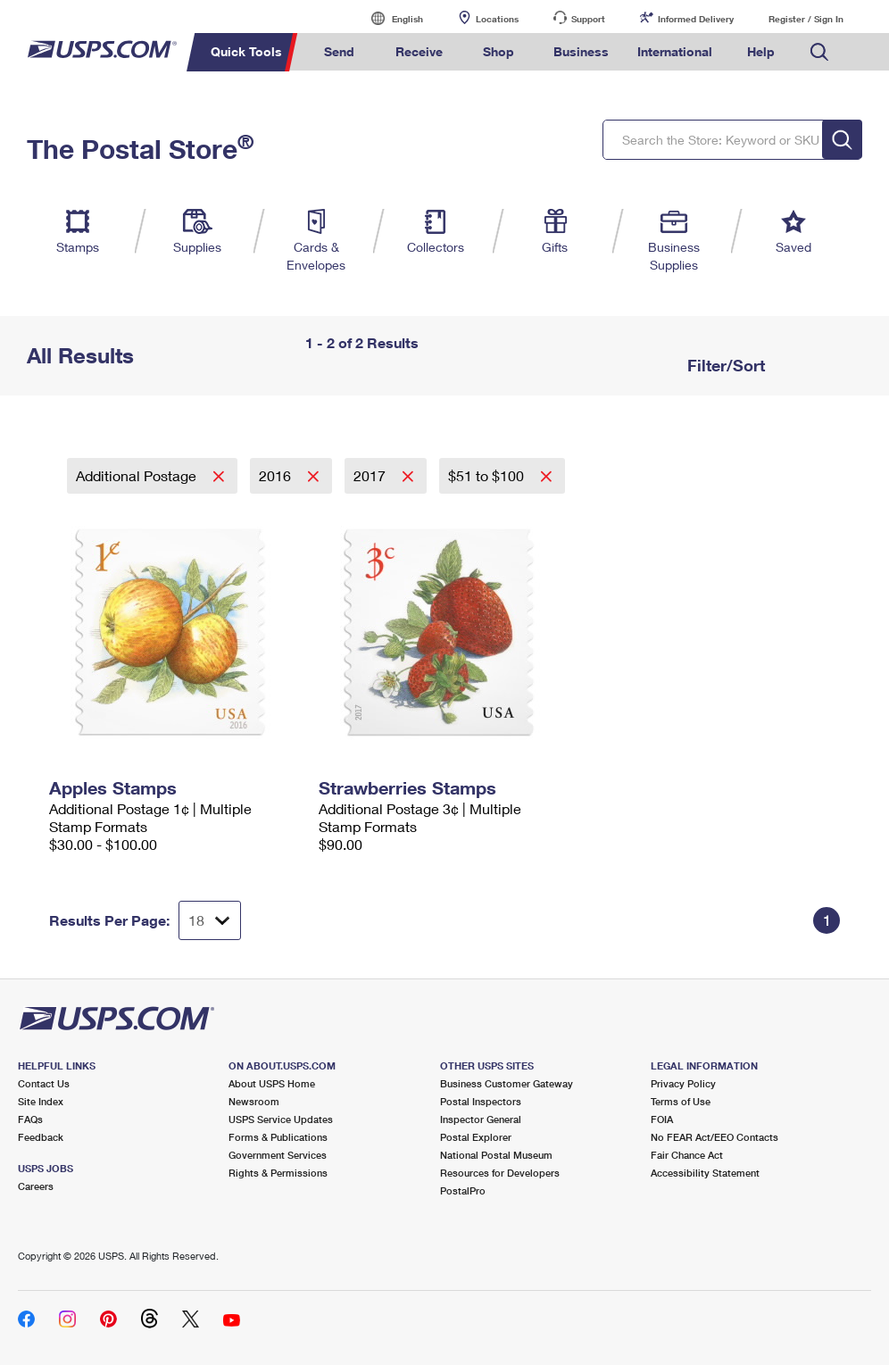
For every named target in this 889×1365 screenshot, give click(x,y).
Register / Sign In (806, 18)
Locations (497, 18)
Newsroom (253, 1101)
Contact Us (44, 1083)
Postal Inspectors (480, 1101)
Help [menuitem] (761, 51)
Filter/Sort (724, 365)
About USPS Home (271, 1083)
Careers (36, 1186)
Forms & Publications (278, 1137)
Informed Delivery (696, 18)
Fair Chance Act (687, 1155)
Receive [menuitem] (419, 51)
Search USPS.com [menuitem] (819, 52)
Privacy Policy (683, 1083)
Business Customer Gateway (506, 1083)
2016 (277, 475)
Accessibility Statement (705, 1172)
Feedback (40, 1137)
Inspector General (480, 1119)
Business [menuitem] (581, 51)
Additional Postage (138, 475)
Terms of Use (680, 1101)
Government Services (277, 1155)
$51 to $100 (488, 475)
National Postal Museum (496, 1155)
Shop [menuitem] (498, 51)
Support (588, 18)
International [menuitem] (674, 51)
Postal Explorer (475, 1137)
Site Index (40, 1101)
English (389, 18)
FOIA (662, 1119)
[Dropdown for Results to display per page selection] (210, 920)
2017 (371, 475)
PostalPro (463, 1190)
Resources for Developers (500, 1172)
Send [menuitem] (339, 51)
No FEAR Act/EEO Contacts (714, 1137)
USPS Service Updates (280, 1119)
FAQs (30, 1119)
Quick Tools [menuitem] (246, 51)
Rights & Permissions (278, 1172)
